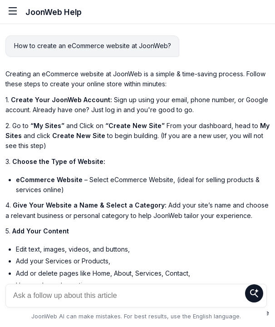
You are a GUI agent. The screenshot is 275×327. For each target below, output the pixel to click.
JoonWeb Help (53, 12)
